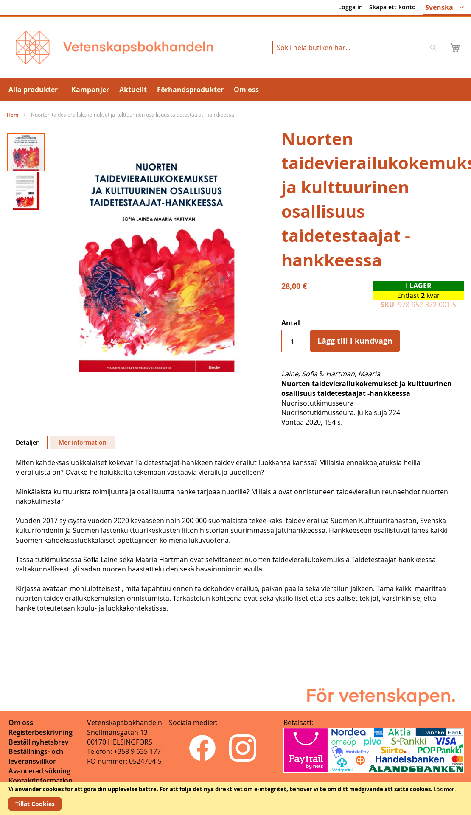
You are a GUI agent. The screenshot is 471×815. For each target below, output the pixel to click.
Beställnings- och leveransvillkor (35, 756)
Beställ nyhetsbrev (38, 742)
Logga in (350, 7)
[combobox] (357, 47)
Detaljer (27, 442)
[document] (235, 798)
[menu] (235, 89)
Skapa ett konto (392, 7)
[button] (446, 7)
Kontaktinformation (40, 780)
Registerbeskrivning (40, 732)
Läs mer (444, 789)
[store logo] (114, 47)
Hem (12, 114)
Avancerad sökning (39, 771)
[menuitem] (34, 89)
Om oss (20, 722)
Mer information (83, 442)
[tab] (27, 442)
